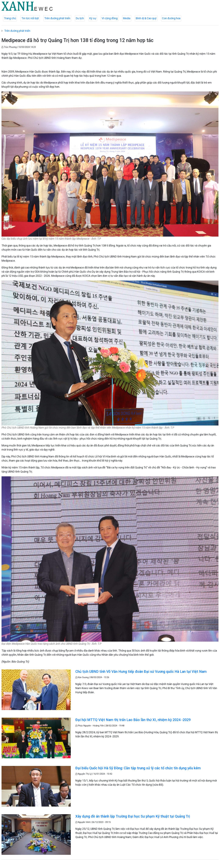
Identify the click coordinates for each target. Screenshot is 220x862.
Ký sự (92, 18)
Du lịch (80, 18)
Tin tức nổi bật (30, 18)
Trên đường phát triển (57, 18)
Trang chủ (10, 18)
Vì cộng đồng (110, 18)
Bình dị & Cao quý (146, 18)
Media (126, 18)
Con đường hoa (171, 18)
